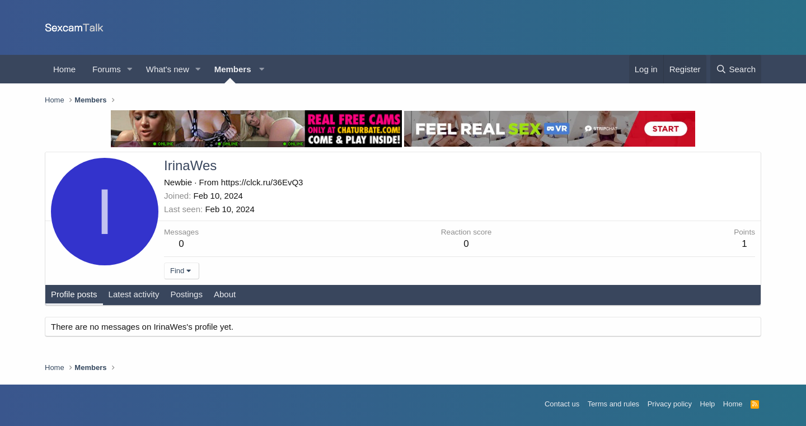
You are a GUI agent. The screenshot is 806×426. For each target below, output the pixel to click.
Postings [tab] (186, 294)
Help (707, 404)
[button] (130, 69)
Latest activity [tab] (134, 294)
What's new (167, 69)
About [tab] (225, 294)
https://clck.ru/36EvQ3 (262, 182)
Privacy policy (670, 404)
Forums (106, 69)
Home (64, 69)
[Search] (735, 69)
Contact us (562, 404)
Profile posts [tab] (74, 294)
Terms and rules (613, 404)
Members (232, 69)
